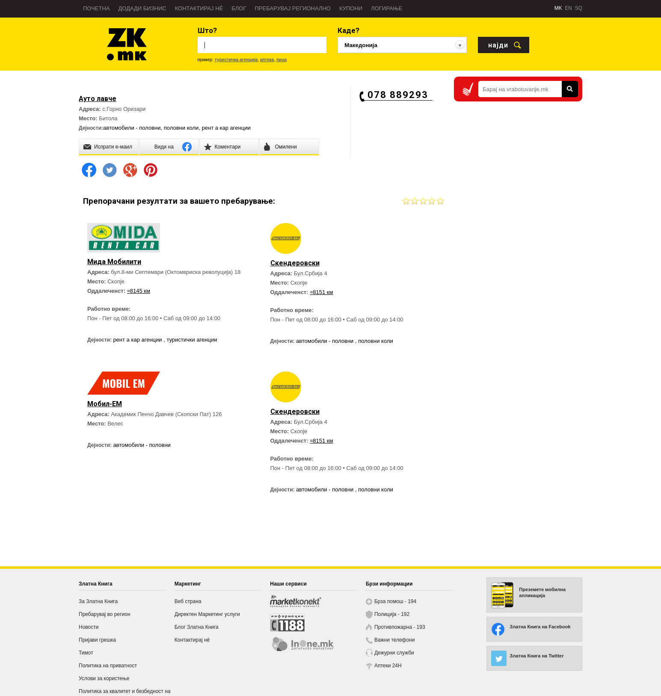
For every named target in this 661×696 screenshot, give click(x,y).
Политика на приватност (108, 666)
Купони (350, 8)
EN (568, 8)
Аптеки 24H (388, 666)
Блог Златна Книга (197, 627)
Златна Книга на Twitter (536, 655)
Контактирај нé (199, 8)
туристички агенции (191, 339)
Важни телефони (394, 640)
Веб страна (188, 601)
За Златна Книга (98, 601)
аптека (267, 59)
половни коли (181, 128)
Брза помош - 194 (395, 601)
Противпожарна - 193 (399, 627)
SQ (578, 8)
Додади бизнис (142, 8)
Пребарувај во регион (104, 614)
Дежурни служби (394, 653)
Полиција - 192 (391, 614)
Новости (88, 627)
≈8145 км (138, 291)
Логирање (386, 8)
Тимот (86, 653)
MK (558, 8)
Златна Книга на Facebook (540, 626)
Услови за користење (104, 678)
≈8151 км (321, 292)
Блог (238, 8)
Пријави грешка (97, 640)
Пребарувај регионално (293, 8)
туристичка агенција (236, 59)
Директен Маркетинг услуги (207, 614)
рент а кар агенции (226, 128)
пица (281, 59)
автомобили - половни (131, 128)
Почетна (96, 8)
